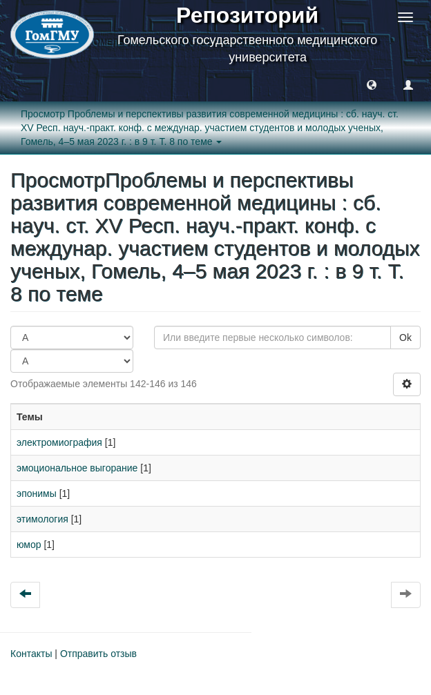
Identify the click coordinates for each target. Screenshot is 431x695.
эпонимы (37, 493)
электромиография (59, 442)
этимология (42, 519)
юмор (29, 544)
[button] (371, 84)
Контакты (31, 653)
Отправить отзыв (98, 653)
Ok (405, 337)
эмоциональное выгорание (77, 467)
